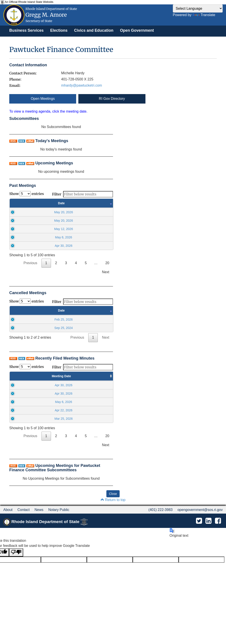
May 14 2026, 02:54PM (93, 385)
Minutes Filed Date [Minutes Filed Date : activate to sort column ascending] (92, 376)
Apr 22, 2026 (25, 410)
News (38, 510)
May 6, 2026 (39, 237)
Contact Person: (23, 73)
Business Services (26, 30)
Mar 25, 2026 (25, 418)
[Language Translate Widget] (198, 8)
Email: (14, 85)
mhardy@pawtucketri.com (81, 85)
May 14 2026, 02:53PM (93, 402)
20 (107, 263)
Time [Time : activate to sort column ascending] (91, 203)
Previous (30, 263)
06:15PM (56, 410)
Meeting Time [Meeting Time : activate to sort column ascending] (56, 376)
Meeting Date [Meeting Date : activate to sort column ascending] (25, 376)
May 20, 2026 (39, 212)
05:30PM (56, 393)
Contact (23, 510)
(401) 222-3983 (161, 510)
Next (105, 272)
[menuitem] (26, 30)
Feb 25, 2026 (39, 319)
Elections (59, 30)
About (8, 510)
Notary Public (58, 510)
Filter (82, 194)
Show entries (26, 193)
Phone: (15, 79)
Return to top (113, 500)
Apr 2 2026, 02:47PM (92, 418)
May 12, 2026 (39, 229)
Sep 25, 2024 (39, 328)
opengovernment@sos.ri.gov (200, 510)
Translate (203, 15)
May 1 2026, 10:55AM (92, 410)
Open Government (137, 30)
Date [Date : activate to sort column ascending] (39, 203)
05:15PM (56, 385)
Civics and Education (93, 30)
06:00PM (56, 402)
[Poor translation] (16, 552)
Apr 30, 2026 (39, 245)
